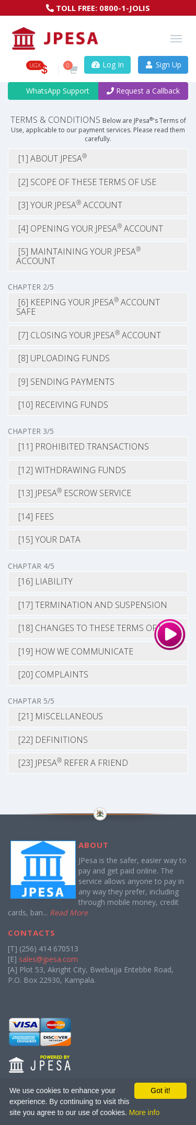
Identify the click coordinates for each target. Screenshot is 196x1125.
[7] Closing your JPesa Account (88, 335)
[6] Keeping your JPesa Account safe (88, 306)
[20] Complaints (52, 674)
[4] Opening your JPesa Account (89, 228)
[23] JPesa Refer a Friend (72, 762)
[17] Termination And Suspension (91, 605)
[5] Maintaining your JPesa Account (78, 256)
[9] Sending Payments (65, 381)
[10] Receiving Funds (62, 404)
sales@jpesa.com (48, 959)
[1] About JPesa (51, 158)
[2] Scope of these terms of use (86, 182)
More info (144, 1112)
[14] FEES (35, 516)
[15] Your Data (48, 539)
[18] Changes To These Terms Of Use (95, 628)
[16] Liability (44, 581)
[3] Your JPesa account (69, 205)
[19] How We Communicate (74, 651)
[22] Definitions (52, 739)
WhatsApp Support (53, 91)
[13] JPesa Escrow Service (73, 493)
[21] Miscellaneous (59, 716)
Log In (107, 65)
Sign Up (163, 65)
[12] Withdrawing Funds (71, 470)
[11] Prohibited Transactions (82, 446)
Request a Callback (143, 91)
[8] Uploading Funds (63, 358)
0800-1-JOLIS (124, 8)
